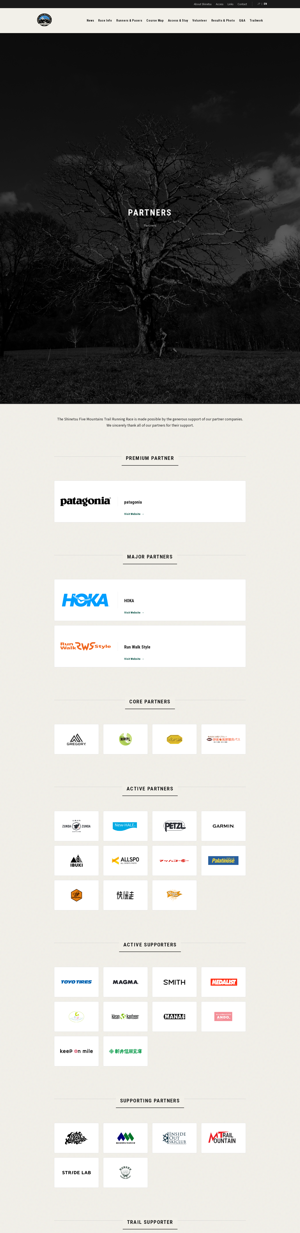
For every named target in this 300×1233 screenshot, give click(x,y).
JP (258, 3)
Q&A (242, 20)
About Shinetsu (203, 4)
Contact (242, 4)
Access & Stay (178, 20)
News (90, 20)
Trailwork (256, 20)
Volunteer (199, 20)
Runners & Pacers (129, 20)
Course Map (154, 20)
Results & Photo (223, 20)
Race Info (105, 20)
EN (265, 3)
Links (230, 4)
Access (219, 4)
